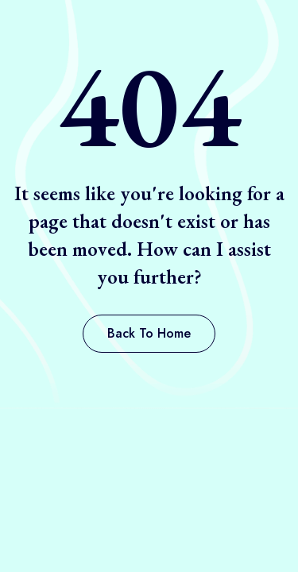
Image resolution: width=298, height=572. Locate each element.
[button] (149, 334)
